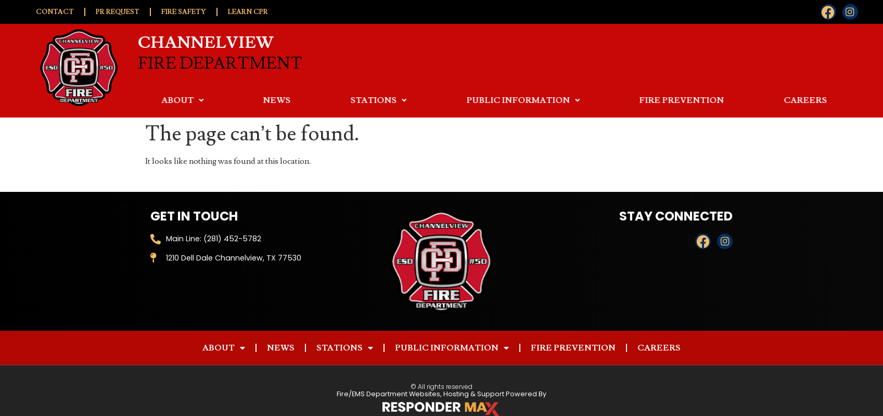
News (373, 100)
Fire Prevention (777, 100)
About (278, 100)
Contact (55, 12)
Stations (474, 100)
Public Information (618, 100)
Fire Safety (183, 12)
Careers (659, 348)
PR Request (117, 12)
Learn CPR (248, 12)
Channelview (206, 40)
